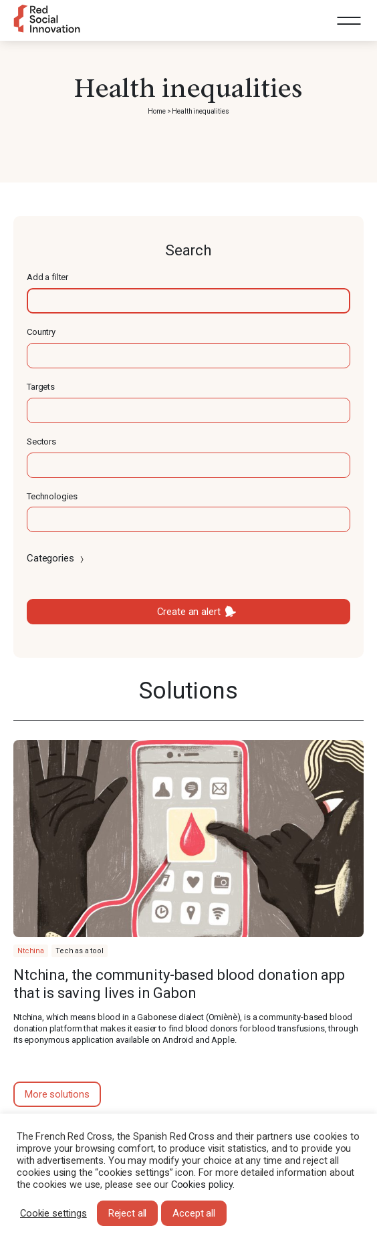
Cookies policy (202, 1184)
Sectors (41, 442)
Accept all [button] (193, 1213)
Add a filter (47, 277)
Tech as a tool (79, 951)
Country (41, 332)
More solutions (57, 1094)
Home (156, 111)
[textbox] (188, 301)
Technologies (52, 496)
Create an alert (189, 612)
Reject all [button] (127, 1213)
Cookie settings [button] (53, 1213)
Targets (41, 387)
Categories (56, 558)
